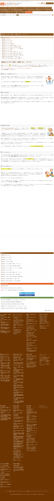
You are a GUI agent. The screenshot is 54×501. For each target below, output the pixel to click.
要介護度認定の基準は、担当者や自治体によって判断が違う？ (32, 412)
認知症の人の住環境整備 (31, 447)
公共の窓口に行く (17, 323)
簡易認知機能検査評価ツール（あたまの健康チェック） (5, 328)
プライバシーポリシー (38, 491)
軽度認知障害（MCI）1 (18, 453)
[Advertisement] (27, 24)
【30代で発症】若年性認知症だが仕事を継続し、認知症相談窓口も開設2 (6, 419)
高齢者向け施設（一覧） (31, 426)
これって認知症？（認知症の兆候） (7, 7)
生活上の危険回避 (17, 450)
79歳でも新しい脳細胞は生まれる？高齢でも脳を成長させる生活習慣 (19, 402)
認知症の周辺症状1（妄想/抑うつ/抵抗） (18, 439)
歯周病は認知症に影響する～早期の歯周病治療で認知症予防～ (19, 395)
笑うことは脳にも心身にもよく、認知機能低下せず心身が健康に (19, 379)
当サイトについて (22, 491)
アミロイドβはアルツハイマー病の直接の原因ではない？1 (19, 418)
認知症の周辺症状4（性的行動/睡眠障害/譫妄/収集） (19, 446)
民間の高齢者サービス (31, 435)
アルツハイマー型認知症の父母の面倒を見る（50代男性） (13, 290)
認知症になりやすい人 (7, 39)
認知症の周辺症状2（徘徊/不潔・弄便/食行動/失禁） (18, 441)
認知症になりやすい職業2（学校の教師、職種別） (11, 265)
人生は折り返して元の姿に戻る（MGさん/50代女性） (19, 467)
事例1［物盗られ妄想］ (31, 335)
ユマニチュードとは (43, 407)
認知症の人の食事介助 (31, 439)
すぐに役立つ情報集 (21, 12)
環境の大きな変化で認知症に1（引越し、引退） (12, 56)
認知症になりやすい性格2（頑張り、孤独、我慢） (12, 53)
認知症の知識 (48, 7)
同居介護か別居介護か (31, 328)
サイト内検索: (2, 14)
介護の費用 (29, 436)
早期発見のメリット (17, 317)
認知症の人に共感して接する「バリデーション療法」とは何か (19, 382)
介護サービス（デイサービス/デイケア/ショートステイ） (32, 422)
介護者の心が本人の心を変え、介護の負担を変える (32, 351)
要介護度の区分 (29, 410)
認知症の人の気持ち (41, 7)
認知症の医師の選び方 (31, 363)
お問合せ (45, 4)
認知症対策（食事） (17, 357)
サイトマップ (51, 4)
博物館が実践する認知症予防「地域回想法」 (19, 370)
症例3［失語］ (29, 344)
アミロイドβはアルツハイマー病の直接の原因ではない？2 (19, 421)
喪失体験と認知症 (43, 328)
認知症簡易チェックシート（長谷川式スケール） (5, 322)
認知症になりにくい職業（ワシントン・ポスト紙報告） (13, 48)
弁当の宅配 (3, 476)
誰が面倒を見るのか (30, 327)
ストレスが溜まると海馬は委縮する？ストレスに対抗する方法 (19, 376)
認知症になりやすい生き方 (8, 50)
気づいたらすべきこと (19, 7)
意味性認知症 (16, 415)
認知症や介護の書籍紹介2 (5, 475)
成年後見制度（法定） (18, 329)
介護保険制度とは (30, 409)
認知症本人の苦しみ (43, 317)
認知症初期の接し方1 (31, 319)
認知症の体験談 (29, 12)
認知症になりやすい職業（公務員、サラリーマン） (11, 128)
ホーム (41, 4)
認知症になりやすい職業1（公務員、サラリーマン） (12, 45)
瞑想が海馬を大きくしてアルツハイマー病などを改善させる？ (19, 373)
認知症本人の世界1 (43, 319)
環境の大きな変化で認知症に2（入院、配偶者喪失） (12, 58)
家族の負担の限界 (30, 333)
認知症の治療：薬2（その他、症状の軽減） (31, 359)
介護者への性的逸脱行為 (31, 448)
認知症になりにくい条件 (7, 42)
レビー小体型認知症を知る (32, 362)
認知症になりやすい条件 (7, 40)
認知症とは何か (16, 409)
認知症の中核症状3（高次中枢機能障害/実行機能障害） (19, 437)
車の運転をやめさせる (31, 332)
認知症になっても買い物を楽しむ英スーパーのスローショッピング (14, 306)
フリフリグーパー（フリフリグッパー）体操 (19, 365)
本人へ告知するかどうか (31, 325)
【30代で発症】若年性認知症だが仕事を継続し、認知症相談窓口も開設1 (6, 415)
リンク (31, 491)
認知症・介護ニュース (12, 12)
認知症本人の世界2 (43, 320)
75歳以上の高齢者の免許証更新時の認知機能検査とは (12, 301)
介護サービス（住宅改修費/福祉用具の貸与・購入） (32, 425)
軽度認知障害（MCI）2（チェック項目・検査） (19, 455)
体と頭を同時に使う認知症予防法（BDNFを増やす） (19, 363)
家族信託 (15, 333)
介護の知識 (29, 407)
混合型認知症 (16, 414)
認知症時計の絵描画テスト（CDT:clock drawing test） (5, 325)
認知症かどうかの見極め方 (45, 360)
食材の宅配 (3, 478)
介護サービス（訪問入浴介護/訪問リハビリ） (32, 419)
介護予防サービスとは (31, 415)
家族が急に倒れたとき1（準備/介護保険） (32, 429)
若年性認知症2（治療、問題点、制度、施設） (6, 410)
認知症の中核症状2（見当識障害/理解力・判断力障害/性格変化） (19, 434)
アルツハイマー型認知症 (18, 412)
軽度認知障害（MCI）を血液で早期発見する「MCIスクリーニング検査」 (5, 331)
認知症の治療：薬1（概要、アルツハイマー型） (32, 356)
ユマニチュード (3, 12)
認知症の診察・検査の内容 (19, 320)
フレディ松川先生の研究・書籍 (34, 66)
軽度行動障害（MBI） (18, 451)
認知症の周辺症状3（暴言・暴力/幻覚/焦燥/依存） (19, 444)
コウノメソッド (29, 360)
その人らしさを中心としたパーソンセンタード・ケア (32, 450)
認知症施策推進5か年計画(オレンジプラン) (18, 457)
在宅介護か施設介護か (31, 438)
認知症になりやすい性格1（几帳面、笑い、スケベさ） (13, 51)
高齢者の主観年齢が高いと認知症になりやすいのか (19, 385)
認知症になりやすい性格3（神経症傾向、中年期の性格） (13, 54)
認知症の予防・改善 (17, 356)
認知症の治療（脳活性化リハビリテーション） (32, 367)
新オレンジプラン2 (17, 460)
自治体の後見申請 (17, 332)
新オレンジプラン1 (17, 459)
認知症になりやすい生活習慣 (8, 43)
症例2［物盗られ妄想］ (31, 342)
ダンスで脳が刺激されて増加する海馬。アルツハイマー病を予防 (19, 398)
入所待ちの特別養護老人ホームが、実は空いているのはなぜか (13, 299)
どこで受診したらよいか (18, 319)
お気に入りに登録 (49, 3)
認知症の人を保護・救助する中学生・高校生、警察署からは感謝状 (14, 308)
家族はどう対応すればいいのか (30, 7)
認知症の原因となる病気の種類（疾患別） (19, 426)
